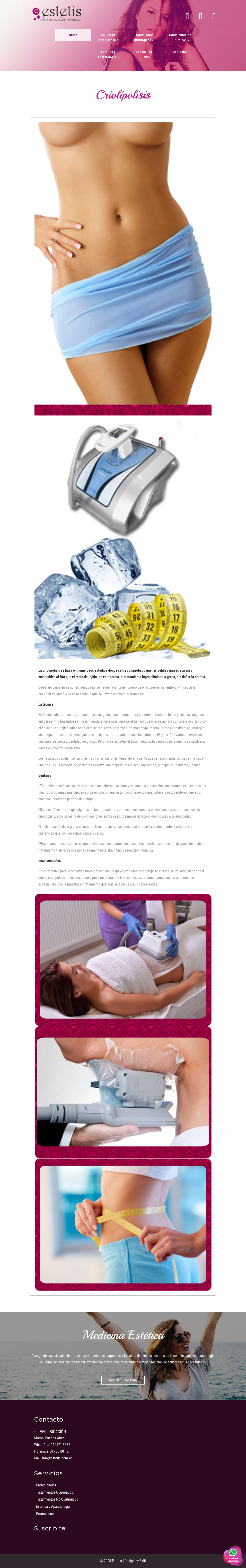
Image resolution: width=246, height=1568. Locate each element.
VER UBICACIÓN (53, 1431)
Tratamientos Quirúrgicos (54, 1492)
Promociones (45, 1514)
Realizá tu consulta (123, 1380)
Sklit (143, 1561)
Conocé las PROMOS (144, 54)
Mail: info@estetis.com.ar (53, 1458)
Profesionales (46, 1485)
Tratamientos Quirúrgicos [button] (144, 37)
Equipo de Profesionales (108, 37)
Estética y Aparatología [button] (108, 54)
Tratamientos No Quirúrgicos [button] (179, 37)
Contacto (179, 52)
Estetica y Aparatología (53, 1506)
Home (73, 35)
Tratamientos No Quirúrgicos (57, 1499)
